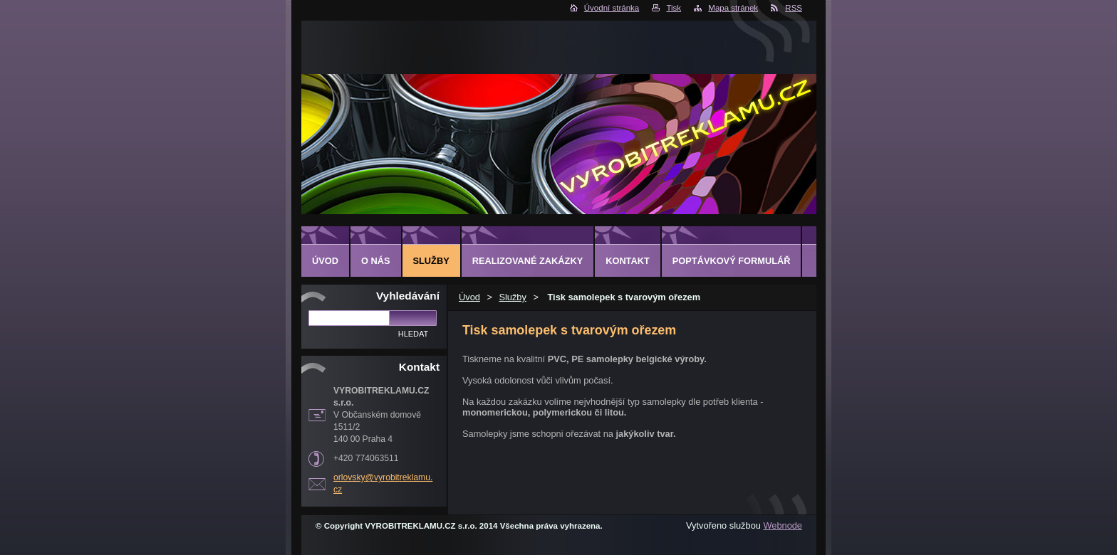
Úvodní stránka (611, 8)
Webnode (782, 525)
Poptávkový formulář (731, 260)
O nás (375, 260)
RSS (793, 8)
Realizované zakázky (527, 260)
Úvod (469, 297)
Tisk (673, 8)
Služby (512, 297)
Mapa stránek (733, 8)
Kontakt (628, 260)
